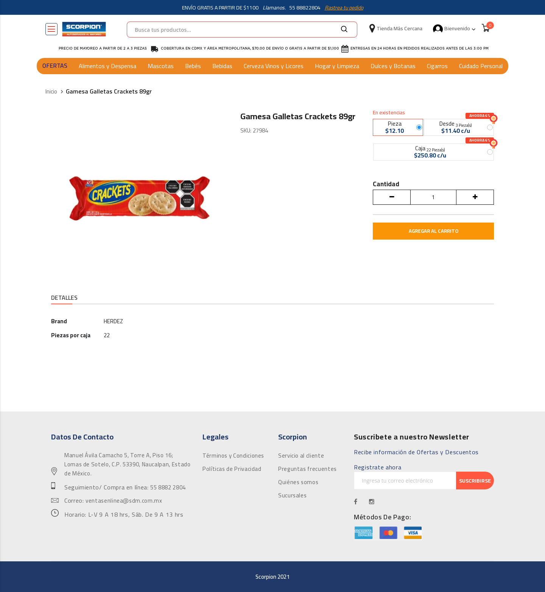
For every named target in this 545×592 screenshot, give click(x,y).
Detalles (64, 298)
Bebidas (222, 66)
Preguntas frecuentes (307, 469)
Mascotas (161, 66)
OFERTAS (54, 65)
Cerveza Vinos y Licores (274, 66)
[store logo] (84, 29)
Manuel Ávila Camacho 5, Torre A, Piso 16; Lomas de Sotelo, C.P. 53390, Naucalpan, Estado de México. (127, 464)
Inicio (51, 91)
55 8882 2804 (168, 487)
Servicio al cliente (301, 456)
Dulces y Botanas (393, 66)
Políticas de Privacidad (232, 469)
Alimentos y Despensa (107, 66)
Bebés (193, 66)
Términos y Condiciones (233, 456)
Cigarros (437, 66)
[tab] (64, 298)
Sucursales (292, 495)
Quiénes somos (298, 482)
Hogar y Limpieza (337, 66)
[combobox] (242, 29)
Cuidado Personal (481, 66)
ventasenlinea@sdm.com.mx (124, 501)
